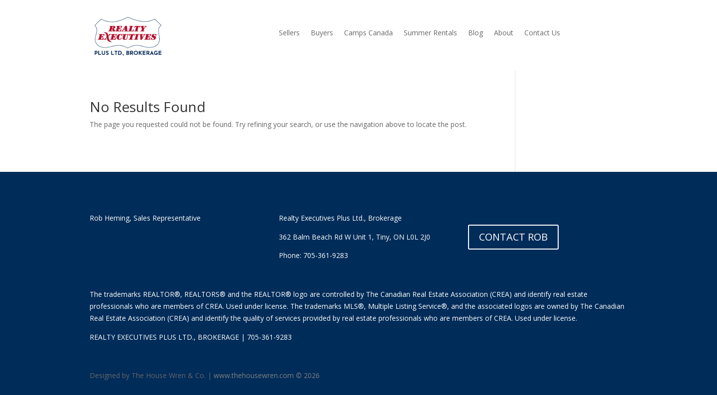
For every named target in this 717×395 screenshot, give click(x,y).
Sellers (289, 33)
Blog (475, 33)
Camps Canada (368, 33)
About (503, 33)
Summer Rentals (430, 33)
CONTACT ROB (513, 237)
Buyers (322, 33)
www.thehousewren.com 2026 (267, 375)
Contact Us (542, 33)
